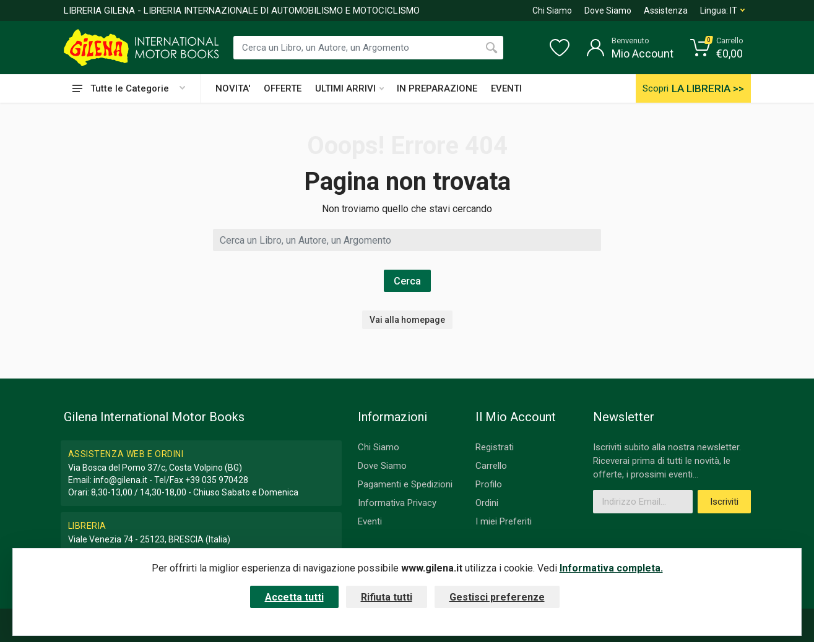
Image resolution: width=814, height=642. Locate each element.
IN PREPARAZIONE (437, 88)
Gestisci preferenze (497, 597)
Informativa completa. (611, 568)
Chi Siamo (552, 10)
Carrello (491, 465)
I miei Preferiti (503, 521)
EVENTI (506, 88)
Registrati (494, 447)
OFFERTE (282, 88)
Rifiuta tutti (386, 597)
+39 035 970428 (216, 480)
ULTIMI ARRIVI (349, 88)
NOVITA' (232, 88)
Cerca (407, 281)
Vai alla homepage (407, 320)
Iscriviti (724, 501)
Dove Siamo (607, 10)
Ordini (486, 502)
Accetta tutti (294, 597)
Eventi (370, 521)
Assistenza (666, 10)
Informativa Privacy (397, 502)
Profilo (488, 484)
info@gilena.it (120, 480)
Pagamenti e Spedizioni (405, 484)
